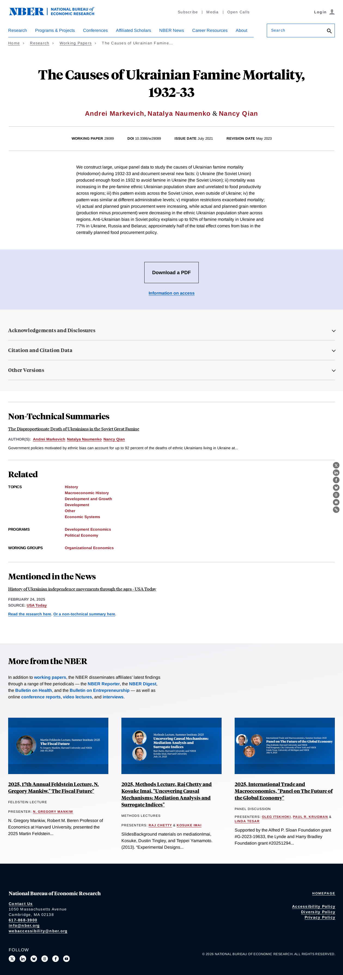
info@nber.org (24, 925)
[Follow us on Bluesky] (33, 958)
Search (278, 30)
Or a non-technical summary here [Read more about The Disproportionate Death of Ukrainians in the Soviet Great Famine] (84, 614)
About (241, 30)
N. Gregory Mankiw (53, 812)
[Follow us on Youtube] (66, 958)
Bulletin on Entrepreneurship (100, 690)
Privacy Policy (320, 917)
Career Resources (210, 30)
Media (212, 12)
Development (77, 505)
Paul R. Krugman (310, 817)
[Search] (329, 31)
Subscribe (188, 12)
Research (17, 30)
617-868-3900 (23, 920)
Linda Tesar (247, 821)
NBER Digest (142, 683)
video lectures (77, 697)
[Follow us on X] (12, 958)
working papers (50, 677)
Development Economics (88, 529)
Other (70, 511)
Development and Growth (88, 499)
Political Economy (81, 535)
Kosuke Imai (189, 825)
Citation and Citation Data (40, 350)
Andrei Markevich (114, 113)
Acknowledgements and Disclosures (51, 330)
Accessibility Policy (313, 906)
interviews (113, 697)
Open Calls (238, 12)
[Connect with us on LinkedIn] (23, 958)
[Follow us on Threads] (44, 958)
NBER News (171, 30)
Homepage (323, 893)
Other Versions (26, 370)
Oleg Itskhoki (276, 817)
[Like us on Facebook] (55, 958)
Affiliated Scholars (133, 30)
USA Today (37, 605)
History (71, 487)
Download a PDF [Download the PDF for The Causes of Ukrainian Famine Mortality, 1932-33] (171, 272)
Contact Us (21, 903)
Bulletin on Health (33, 690)
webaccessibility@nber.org (38, 931)
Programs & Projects (55, 30)
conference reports (41, 697)
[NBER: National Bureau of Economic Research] (56, 14)
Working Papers (76, 43)
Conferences (95, 30)
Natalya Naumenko (179, 113)
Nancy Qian (238, 113)
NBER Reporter (104, 683)
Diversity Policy (318, 912)
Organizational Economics (89, 548)
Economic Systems (82, 517)
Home (14, 43)
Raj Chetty (160, 825)
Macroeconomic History (87, 493)
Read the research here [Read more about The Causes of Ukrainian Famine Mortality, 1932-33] (29, 614)
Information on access (172, 293)
